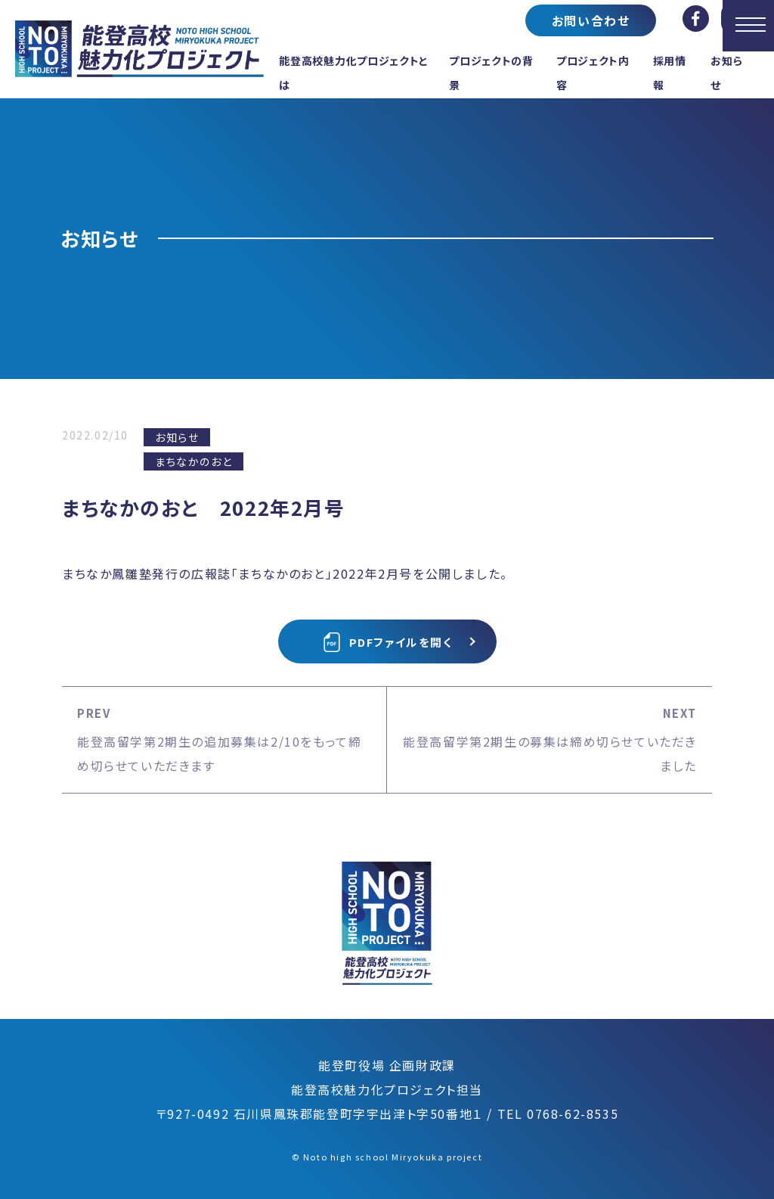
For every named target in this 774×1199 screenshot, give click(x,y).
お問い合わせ (591, 20)
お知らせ (177, 437)
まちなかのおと (193, 461)
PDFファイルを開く (387, 642)
